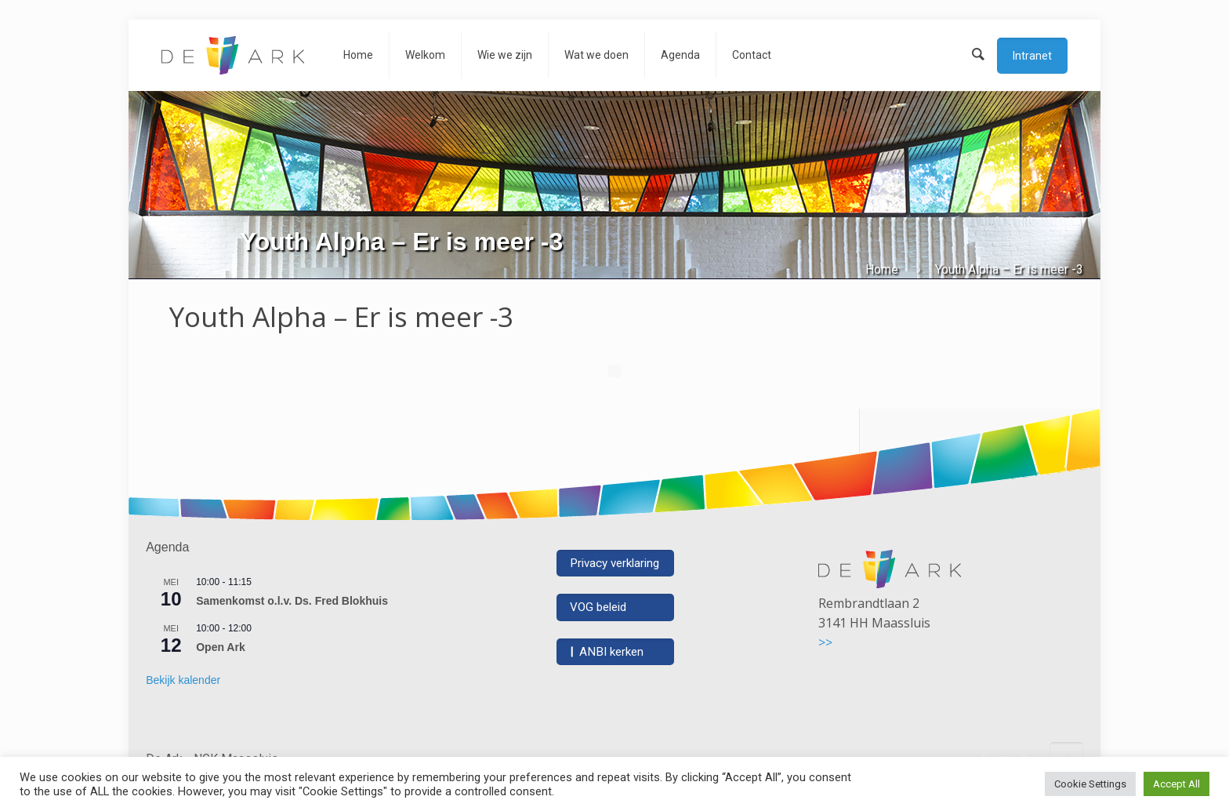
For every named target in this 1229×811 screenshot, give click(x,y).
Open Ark (220, 647)
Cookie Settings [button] (1090, 784)
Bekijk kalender (183, 680)
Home (881, 269)
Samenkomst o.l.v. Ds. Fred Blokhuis (292, 601)
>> (825, 642)
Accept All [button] (1176, 784)
